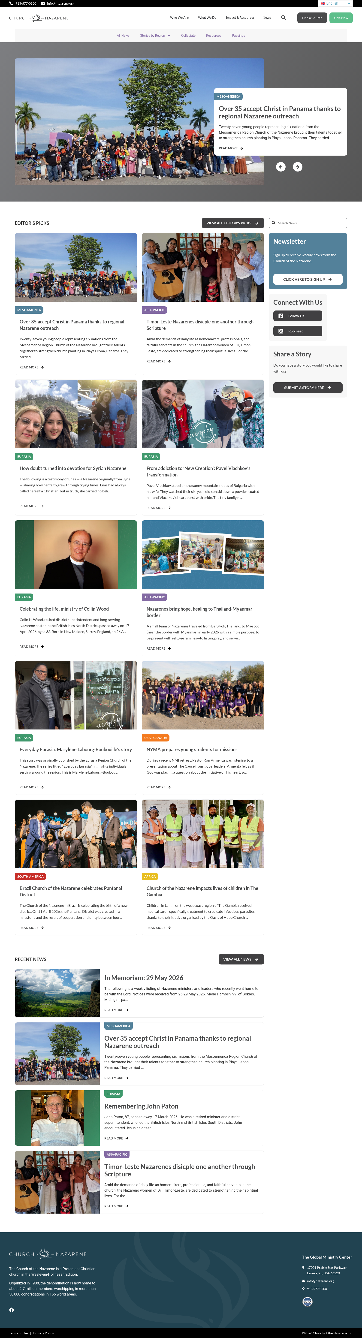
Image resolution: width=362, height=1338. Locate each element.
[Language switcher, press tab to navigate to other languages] (335, 3)
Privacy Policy (43, 1333)
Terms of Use (18, 1333)
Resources (213, 35)
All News (123, 35)
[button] (281, 167)
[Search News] (308, 223)
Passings (238, 35)
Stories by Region (155, 35)
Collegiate (188, 35)
